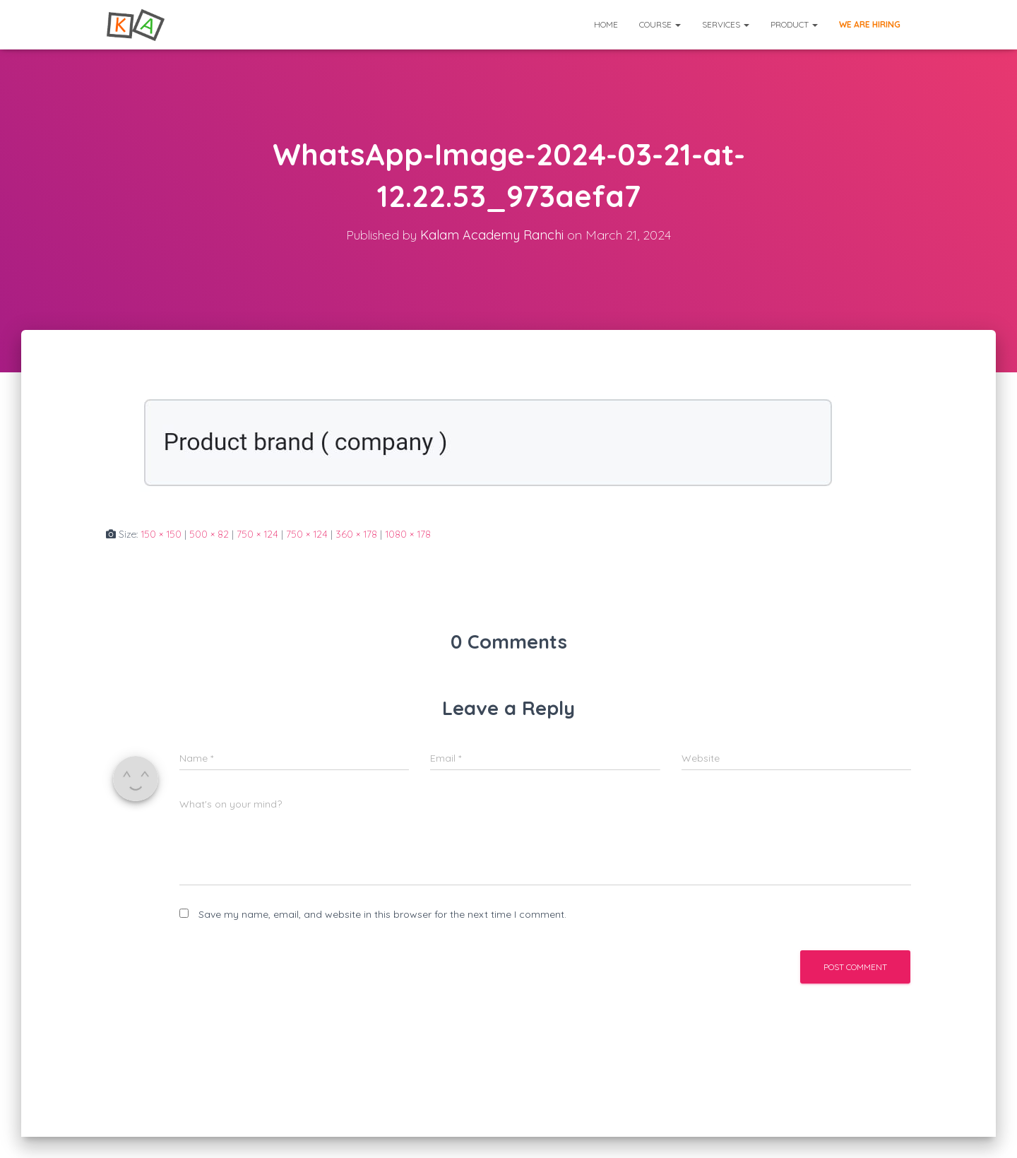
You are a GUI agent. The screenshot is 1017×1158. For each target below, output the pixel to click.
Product (794, 24)
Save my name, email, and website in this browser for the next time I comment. (382, 914)
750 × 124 (257, 534)
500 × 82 (209, 534)
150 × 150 (161, 534)
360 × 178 (356, 534)
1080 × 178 (408, 534)
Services (725, 24)
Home (606, 24)
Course (660, 24)
